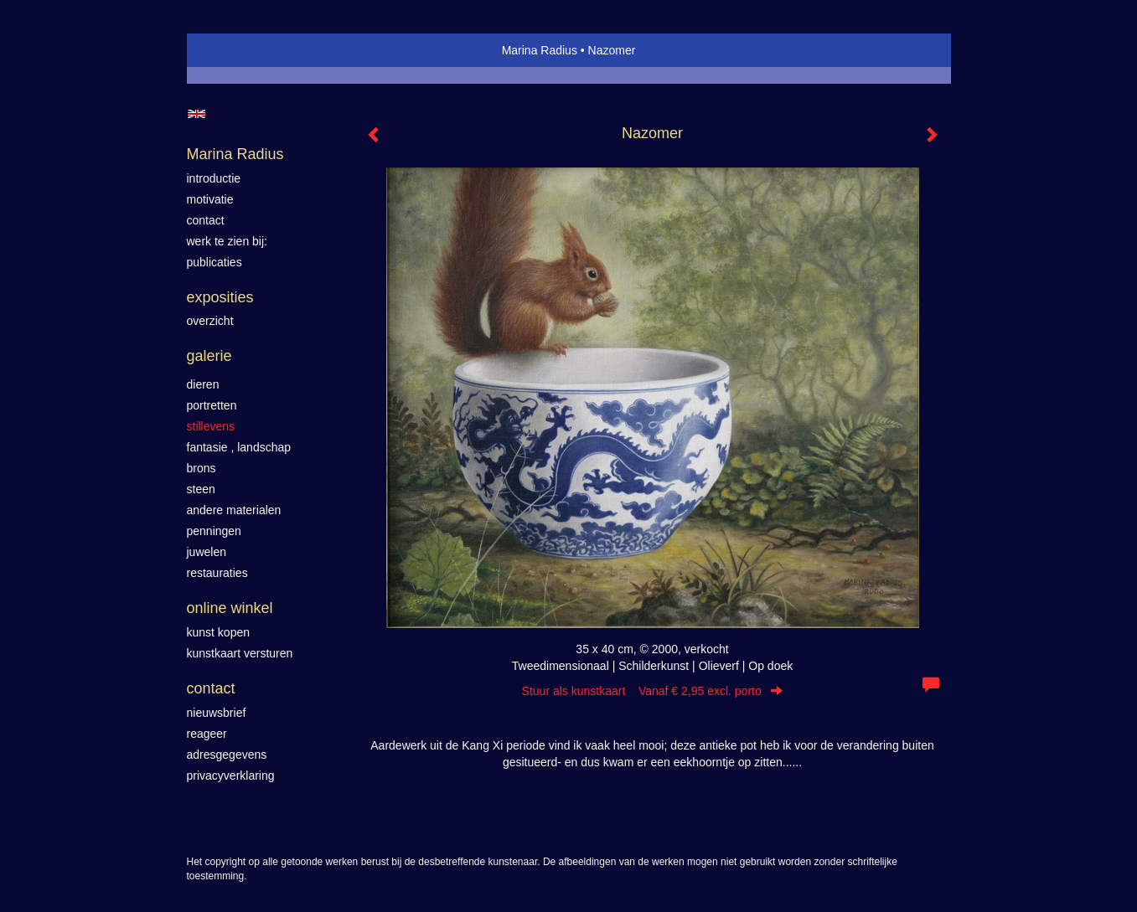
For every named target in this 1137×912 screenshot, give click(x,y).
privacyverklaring (231, 775)
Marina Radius (539, 50)
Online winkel (230, 608)
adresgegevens (227, 754)
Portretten (212, 405)
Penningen (214, 531)
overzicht (210, 320)
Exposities (220, 297)
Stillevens (211, 426)
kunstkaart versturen (240, 653)
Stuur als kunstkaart (652, 691)
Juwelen (206, 552)
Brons (201, 468)
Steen (201, 489)
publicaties (214, 262)
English (196, 114)
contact (206, 220)
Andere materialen (234, 510)
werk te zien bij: (227, 241)
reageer (207, 733)
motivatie (210, 199)
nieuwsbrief (216, 712)
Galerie (209, 356)
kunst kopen (219, 632)
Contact (211, 688)
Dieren (203, 384)
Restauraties (217, 573)
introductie (214, 178)
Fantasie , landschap (239, 447)
